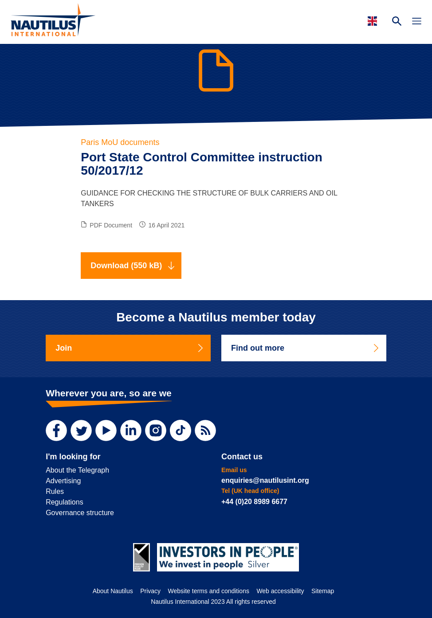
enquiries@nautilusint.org (265, 480)
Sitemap (322, 591)
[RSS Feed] (205, 430)
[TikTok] (180, 430)
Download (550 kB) (132, 265)
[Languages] (373, 21)
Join (129, 348)
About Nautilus (113, 591)
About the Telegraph (77, 470)
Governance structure (80, 512)
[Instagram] (155, 430)
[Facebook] (56, 430)
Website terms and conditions (208, 591)
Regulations (64, 502)
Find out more (305, 348)
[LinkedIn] (130, 430)
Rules (55, 491)
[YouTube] (106, 430)
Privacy (150, 591)
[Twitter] (81, 430)
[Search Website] (397, 22)
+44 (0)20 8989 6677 (254, 501)
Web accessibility (280, 591)
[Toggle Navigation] (417, 22)
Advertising (63, 481)
